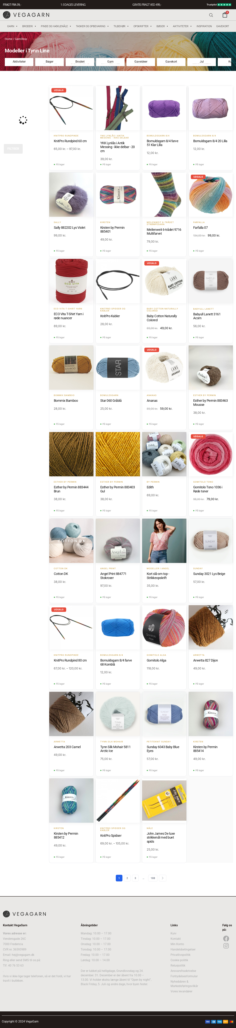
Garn (12, 26)
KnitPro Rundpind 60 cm (70, 141)
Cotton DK (61, 574)
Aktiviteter (182, 26)
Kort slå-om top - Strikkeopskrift (158, 576)
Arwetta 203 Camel (67, 747)
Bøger (163, 26)
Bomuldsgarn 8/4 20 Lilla (210, 141)
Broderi (29, 26)
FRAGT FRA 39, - (12, 4)
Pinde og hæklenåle (56, 26)
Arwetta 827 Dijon (205, 660)
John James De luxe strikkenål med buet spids (161, 837)
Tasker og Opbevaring (92, 26)
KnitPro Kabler (110, 316)
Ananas (152, 400)
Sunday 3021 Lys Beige (209, 574)
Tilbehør (121, 26)
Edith (150, 487)
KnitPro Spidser (111, 835)
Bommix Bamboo (66, 400)
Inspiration (204, 26)
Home (8, 39)
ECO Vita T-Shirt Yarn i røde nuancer (69, 316)
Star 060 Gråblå (111, 400)
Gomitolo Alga (156, 660)
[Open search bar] (211, 14)
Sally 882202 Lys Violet (69, 227)
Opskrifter (142, 26)
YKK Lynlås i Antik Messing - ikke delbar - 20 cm (117, 147)
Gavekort (222, 26)
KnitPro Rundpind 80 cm (70, 660)
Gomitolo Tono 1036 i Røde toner (207, 489)
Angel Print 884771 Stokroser (113, 576)
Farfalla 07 (200, 227)
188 (153, 878)
